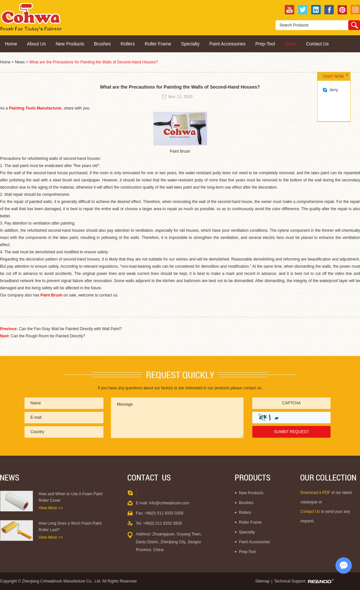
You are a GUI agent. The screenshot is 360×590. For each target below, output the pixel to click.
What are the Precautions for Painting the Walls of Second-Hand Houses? (93, 62)
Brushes (102, 43)
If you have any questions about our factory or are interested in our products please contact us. (180, 388)
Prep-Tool (265, 43)
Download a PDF (315, 492)
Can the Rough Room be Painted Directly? (48, 336)
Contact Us (317, 43)
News (290, 43)
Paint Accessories (227, 43)
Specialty (190, 43)
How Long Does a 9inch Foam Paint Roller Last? (70, 526)
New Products (70, 43)
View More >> (51, 508)
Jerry (333, 90)
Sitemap (262, 581)
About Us (36, 43)
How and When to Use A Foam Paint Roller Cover (70, 497)
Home (11, 43)
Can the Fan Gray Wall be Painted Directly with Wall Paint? (70, 329)
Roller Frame (158, 43)
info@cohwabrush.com (169, 503)
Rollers (127, 43)
